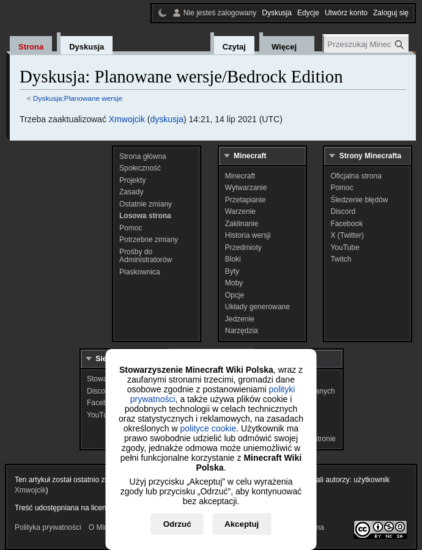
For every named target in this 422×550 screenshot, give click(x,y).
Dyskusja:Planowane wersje (77, 98)
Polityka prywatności (48, 527)
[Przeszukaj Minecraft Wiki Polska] (366, 44)
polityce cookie (208, 428)
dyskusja (166, 119)
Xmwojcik (127, 119)
